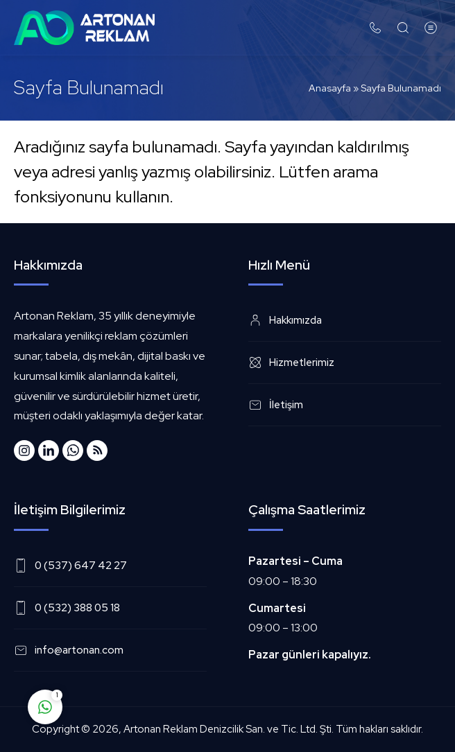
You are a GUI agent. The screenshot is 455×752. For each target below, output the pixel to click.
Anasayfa (330, 88)
